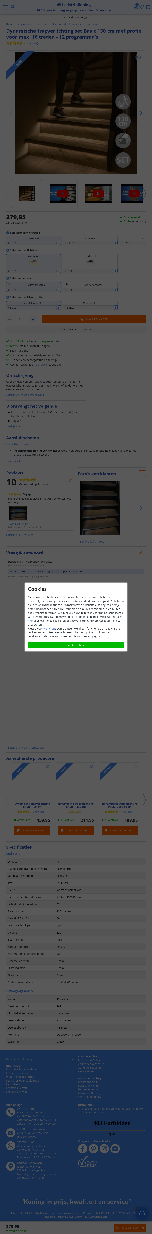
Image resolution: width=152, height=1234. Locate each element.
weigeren (49, 628)
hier (30, 620)
